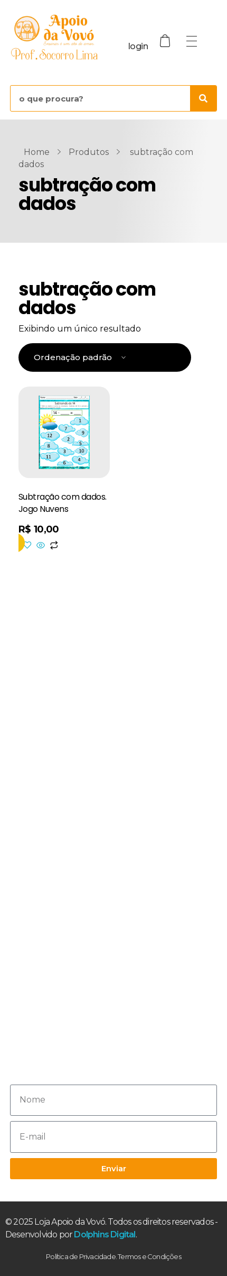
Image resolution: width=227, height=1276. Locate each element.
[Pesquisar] (203, 98)
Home (37, 152)
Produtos (89, 152)
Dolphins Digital (104, 1234)
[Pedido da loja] (104, 357)
